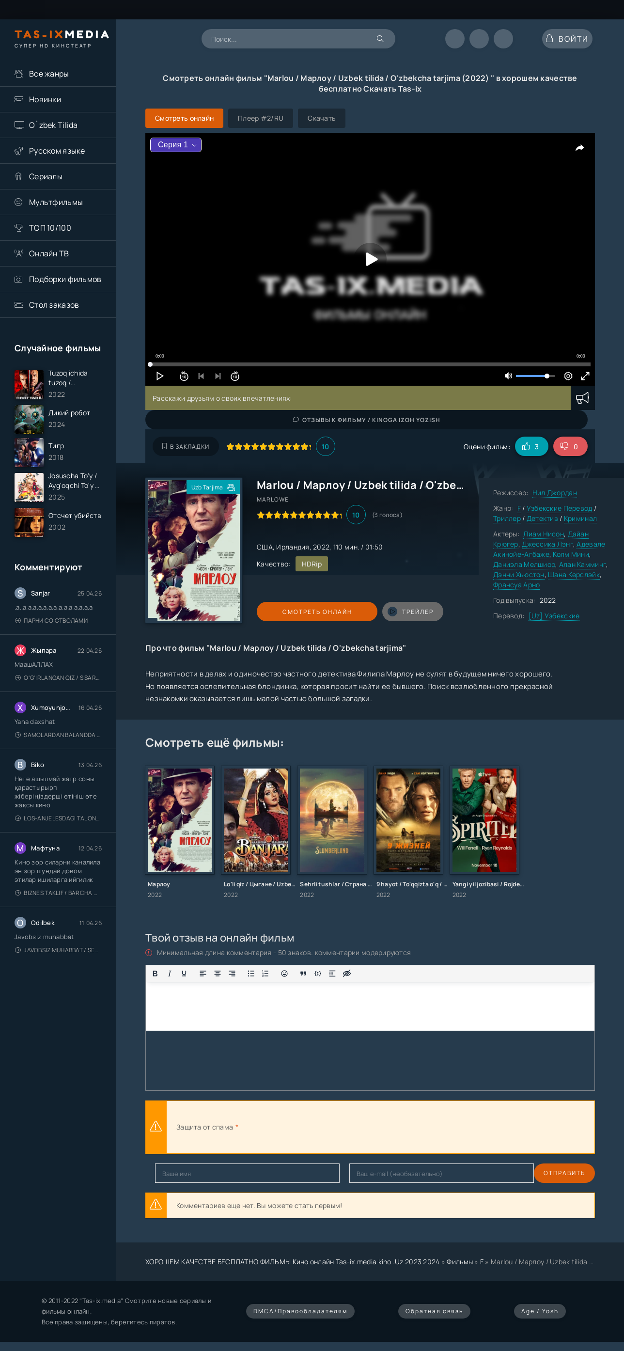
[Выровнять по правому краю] (232, 973)
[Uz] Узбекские (554, 615)
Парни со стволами (51, 644)
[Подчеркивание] (184, 973)
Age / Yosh (540, 1311)
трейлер (379, 611)
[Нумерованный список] (265, 973)
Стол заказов (54, 304)
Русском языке (57, 150)
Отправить (176, 1173)
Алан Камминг (582, 564)
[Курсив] (169, 973)
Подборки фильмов (65, 279)
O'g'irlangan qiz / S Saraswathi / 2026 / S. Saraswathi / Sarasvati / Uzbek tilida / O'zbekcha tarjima (58, 701)
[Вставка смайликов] (284, 973)
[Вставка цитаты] (303, 973)
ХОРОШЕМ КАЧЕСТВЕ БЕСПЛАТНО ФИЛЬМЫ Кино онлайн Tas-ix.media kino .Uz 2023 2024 (292, 1261)
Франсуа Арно (516, 584)
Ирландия (292, 546)
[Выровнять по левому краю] (203, 973)
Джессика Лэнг (547, 544)
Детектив (542, 518)
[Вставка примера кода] (318, 973)
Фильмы (460, 1261)
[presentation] (347, 1127)
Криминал (580, 518)
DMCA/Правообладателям (300, 1311)
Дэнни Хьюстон (519, 574)
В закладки (185, 446)
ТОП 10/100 (50, 227)
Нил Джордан (554, 492)
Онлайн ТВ (49, 253)
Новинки (45, 99)
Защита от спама (204, 1126)
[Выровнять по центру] (217, 973)
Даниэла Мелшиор (524, 564)
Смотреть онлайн (301, 612)
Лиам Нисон (543, 533)
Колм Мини (571, 554)
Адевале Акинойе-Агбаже (549, 549)
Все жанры (49, 73)
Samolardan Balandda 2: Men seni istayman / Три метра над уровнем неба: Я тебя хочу (58, 758)
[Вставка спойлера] (332, 973)
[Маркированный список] (251, 973)
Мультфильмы (56, 202)
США (265, 546)
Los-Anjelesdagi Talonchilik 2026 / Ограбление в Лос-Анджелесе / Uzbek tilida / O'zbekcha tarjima (58, 841)
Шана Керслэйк (574, 574)
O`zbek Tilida (53, 125)
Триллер (507, 518)
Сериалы (45, 176)
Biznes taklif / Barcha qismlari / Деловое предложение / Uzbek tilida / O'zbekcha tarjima (58, 916)
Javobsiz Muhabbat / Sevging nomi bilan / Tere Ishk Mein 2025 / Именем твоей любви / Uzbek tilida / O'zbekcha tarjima (58, 973)
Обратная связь (434, 1311)
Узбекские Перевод (560, 508)
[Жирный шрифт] (155, 973)
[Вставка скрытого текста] (347, 973)
